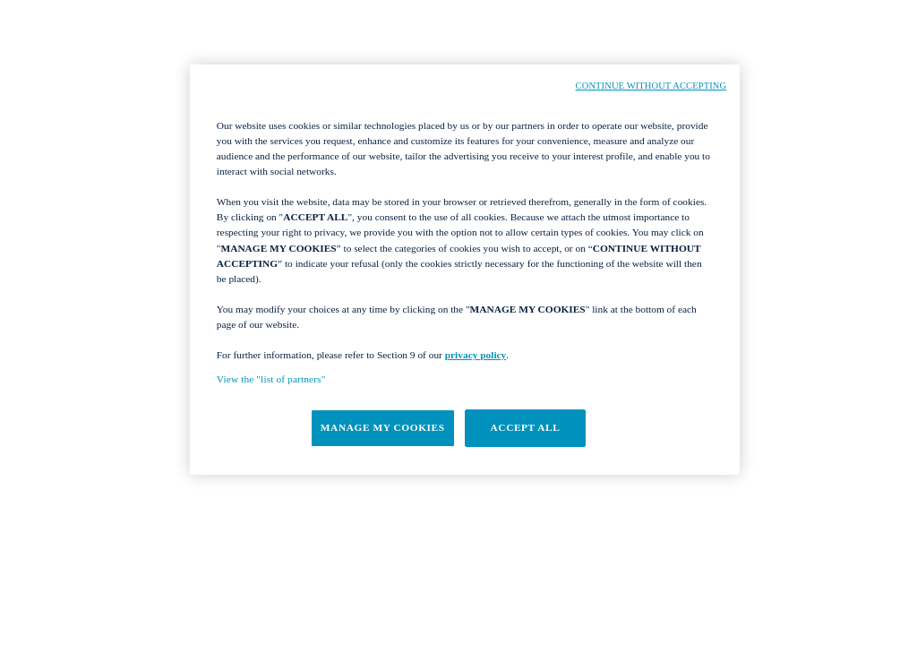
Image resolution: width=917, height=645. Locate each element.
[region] (465, 269)
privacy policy (476, 354)
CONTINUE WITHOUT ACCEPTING (651, 85)
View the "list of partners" (271, 379)
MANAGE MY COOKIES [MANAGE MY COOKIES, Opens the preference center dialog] (383, 427)
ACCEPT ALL (526, 427)
